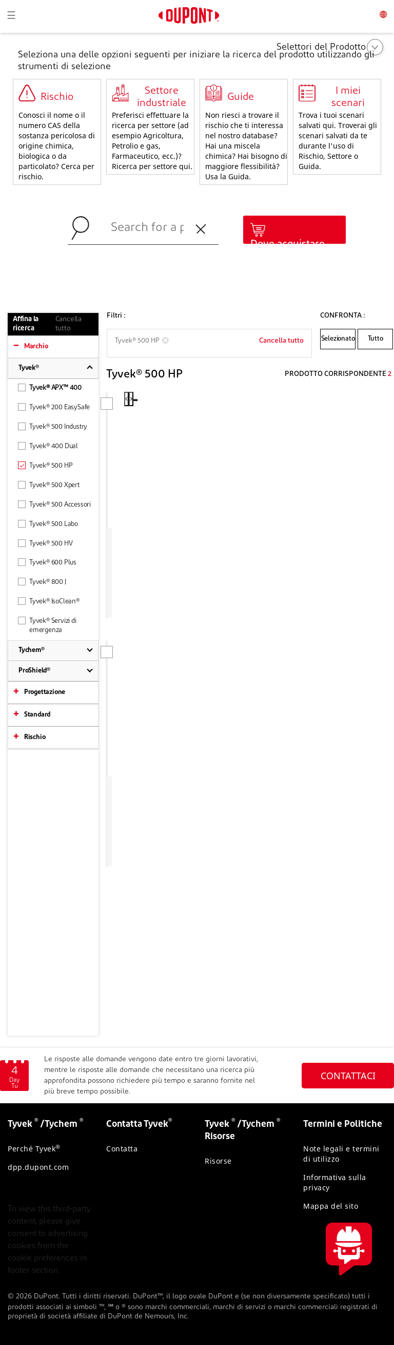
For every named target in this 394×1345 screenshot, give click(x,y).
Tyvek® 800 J (42, 581)
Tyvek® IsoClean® (49, 601)
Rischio (35, 737)
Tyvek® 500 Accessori (54, 504)
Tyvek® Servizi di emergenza (47, 625)
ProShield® (34, 670)
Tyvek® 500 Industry (52, 426)
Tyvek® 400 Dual (48, 446)
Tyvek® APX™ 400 (50, 387)
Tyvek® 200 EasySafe (54, 407)
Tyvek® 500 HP (45, 465)
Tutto (375, 338)
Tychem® (31, 650)
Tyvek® (28, 368)
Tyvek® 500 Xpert (49, 485)
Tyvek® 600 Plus (47, 562)
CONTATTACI (348, 1075)
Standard (37, 714)
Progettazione (44, 692)
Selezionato (338, 338)
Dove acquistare (287, 244)
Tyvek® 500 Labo (48, 524)
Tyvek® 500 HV (45, 543)
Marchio (36, 346)
